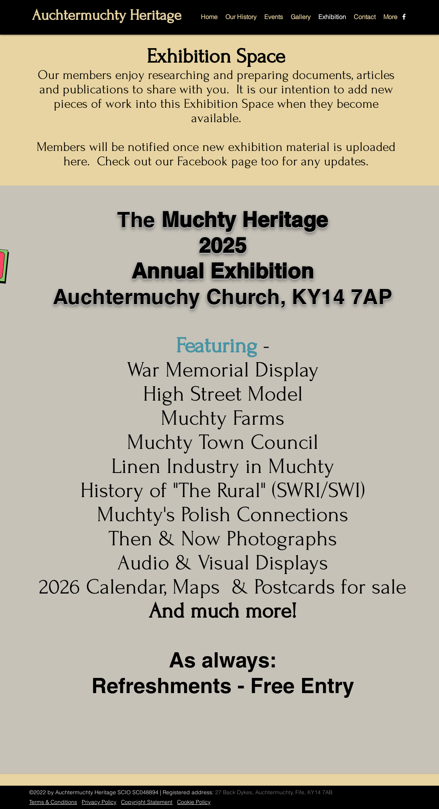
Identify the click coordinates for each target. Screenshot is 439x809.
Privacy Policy (99, 801)
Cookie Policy (194, 801)
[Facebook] (404, 17)
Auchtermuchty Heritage (106, 15)
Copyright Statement (146, 801)
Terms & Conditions (53, 801)
